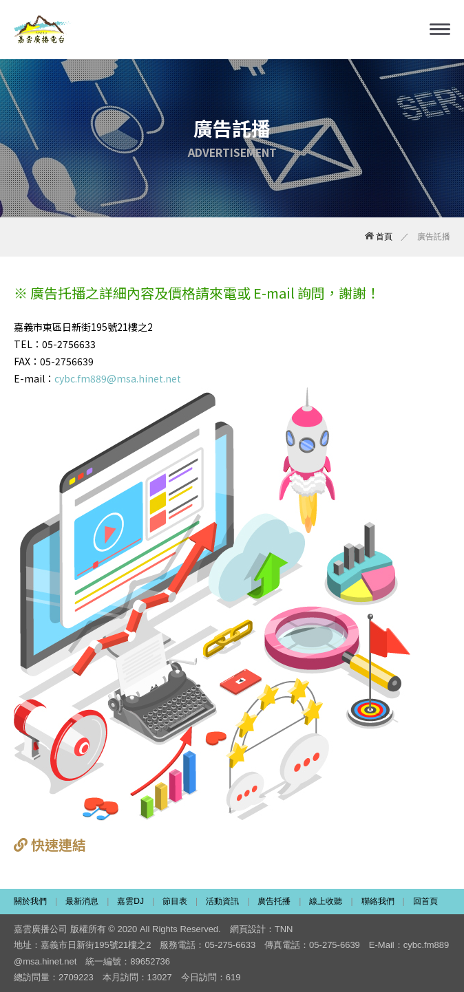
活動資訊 (222, 901)
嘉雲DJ (130, 901)
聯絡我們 (377, 901)
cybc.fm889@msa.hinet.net (117, 378)
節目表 (174, 901)
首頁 (378, 236)
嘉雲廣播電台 (43, 29)
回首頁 (425, 901)
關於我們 (30, 901)
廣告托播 (274, 901)
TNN (284, 929)
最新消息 (81, 901)
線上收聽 (325, 901)
